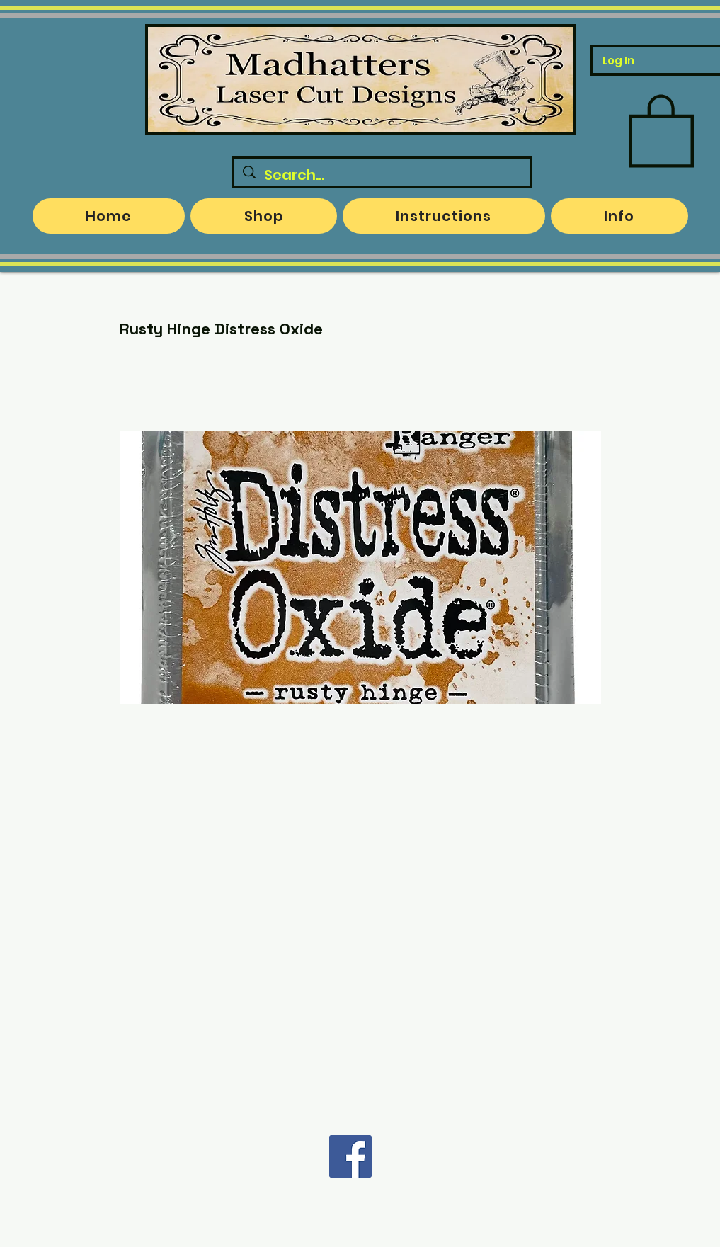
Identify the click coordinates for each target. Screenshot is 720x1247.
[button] (661, 129)
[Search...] (382, 174)
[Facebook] (350, 1156)
